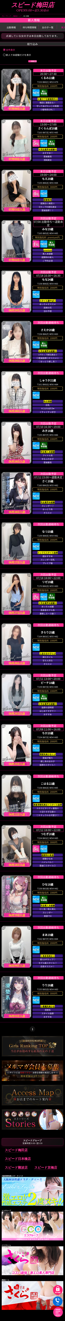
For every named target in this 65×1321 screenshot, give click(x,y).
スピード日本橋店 (18, 1159)
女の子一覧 (47, 27)
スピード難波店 (16, 1167)
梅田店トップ (17, 16)
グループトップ (6, 16)
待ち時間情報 (29, 27)
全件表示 (9, 49)
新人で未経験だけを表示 (17, 55)
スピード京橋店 (45, 1167)
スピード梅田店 (32, 5)
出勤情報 (11, 27)
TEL (58, 1301)
